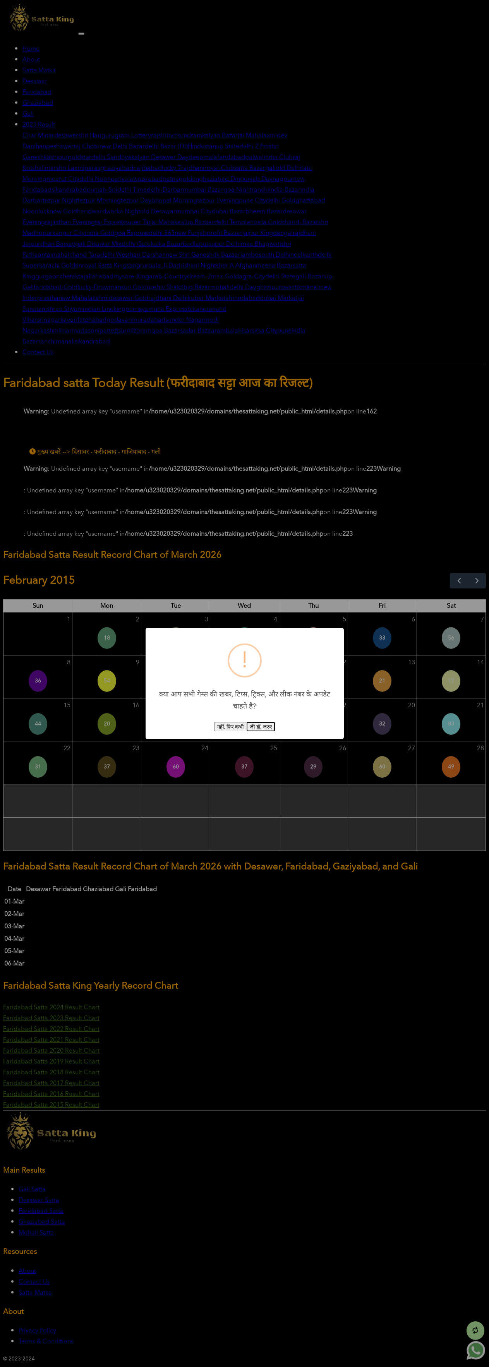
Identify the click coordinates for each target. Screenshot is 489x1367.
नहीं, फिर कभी (230, 727)
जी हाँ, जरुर (261, 727)
